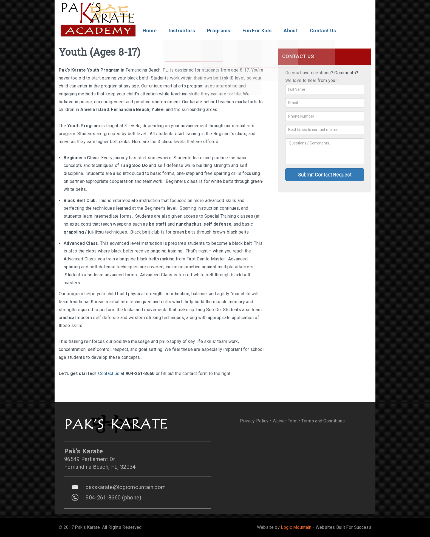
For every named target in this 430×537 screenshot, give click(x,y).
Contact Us (323, 30)
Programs (218, 30)
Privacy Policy (254, 421)
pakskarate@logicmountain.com (126, 487)
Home (150, 30)
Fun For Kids (256, 30)
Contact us (108, 373)
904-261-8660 (103, 497)
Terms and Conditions (323, 421)
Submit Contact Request (325, 174)
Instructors (182, 30)
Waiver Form (285, 421)
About (291, 30)
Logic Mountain (296, 527)
